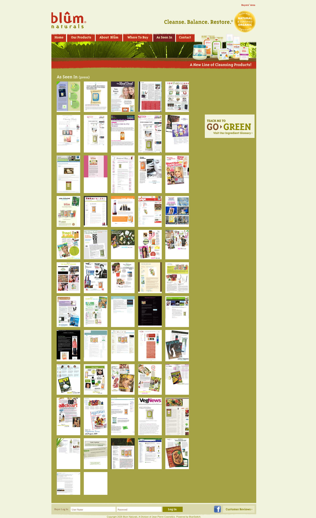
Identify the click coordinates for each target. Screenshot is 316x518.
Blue (191, 516)
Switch (197, 516)
